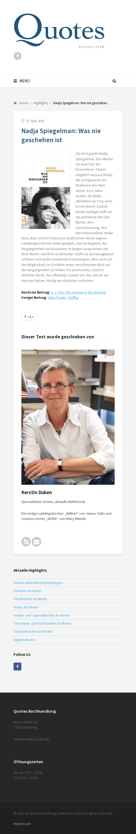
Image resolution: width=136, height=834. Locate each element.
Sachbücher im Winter (30, 598)
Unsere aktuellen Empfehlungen (38, 582)
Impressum (22, 823)
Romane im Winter (28, 590)
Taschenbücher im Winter (33, 631)
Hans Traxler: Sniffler (63, 297)
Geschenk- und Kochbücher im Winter (42, 623)
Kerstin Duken (36, 492)
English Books (24, 639)
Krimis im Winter (26, 607)
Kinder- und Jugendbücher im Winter (42, 615)
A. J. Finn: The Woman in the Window (78, 292)
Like (29, 316)
